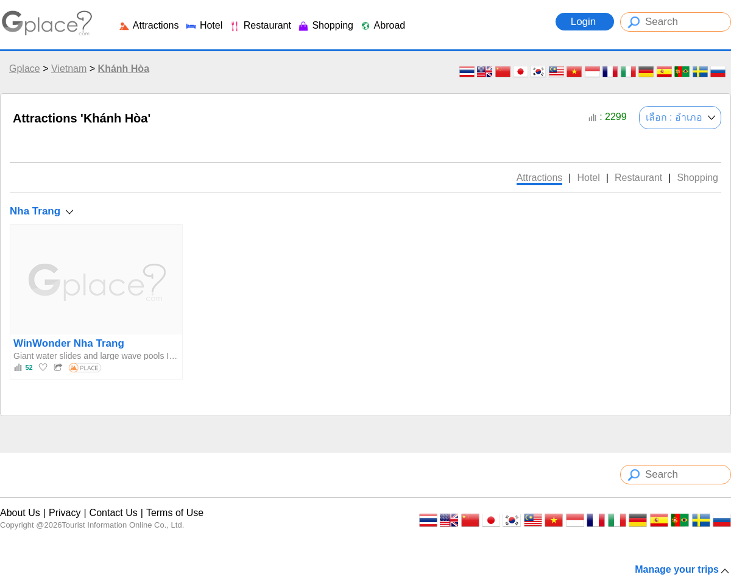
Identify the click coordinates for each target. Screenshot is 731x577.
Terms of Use (174, 513)
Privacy (64, 513)
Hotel (203, 25)
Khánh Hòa (123, 68)
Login (585, 21)
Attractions (148, 25)
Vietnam (69, 68)
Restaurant (259, 25)
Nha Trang (35, 211)
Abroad (382, 25)
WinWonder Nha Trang (68, 343)
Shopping (325, 25)
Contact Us (114, 513)
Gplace (24, 68)
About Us (20, 513)
